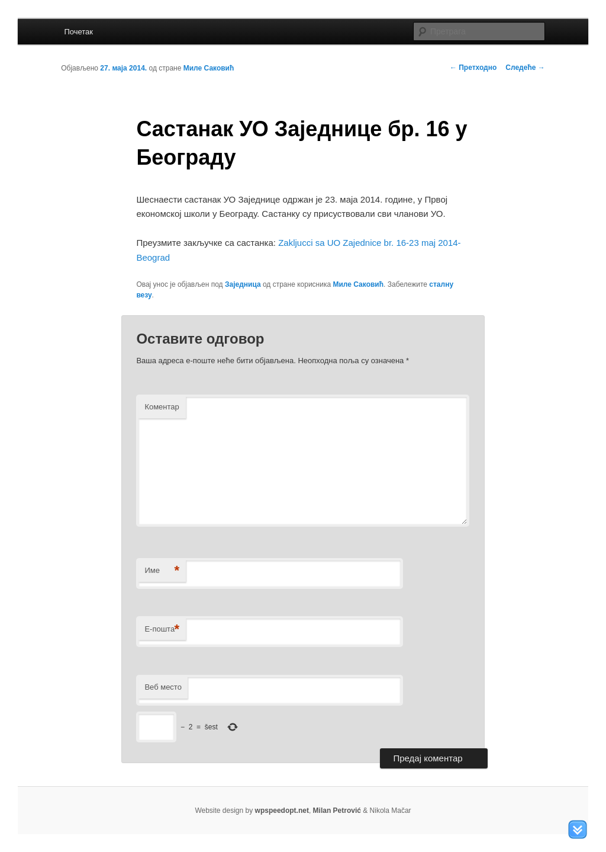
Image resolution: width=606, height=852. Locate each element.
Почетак (78, 31)
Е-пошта (161, 629)
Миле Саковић (208, 68)
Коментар (161, 406)
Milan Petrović (337, 810)
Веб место (163, 687)
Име (161, 570)
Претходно (473, 67)
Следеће (524, 67)
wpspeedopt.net (282, 810)
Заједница (243, 284)
